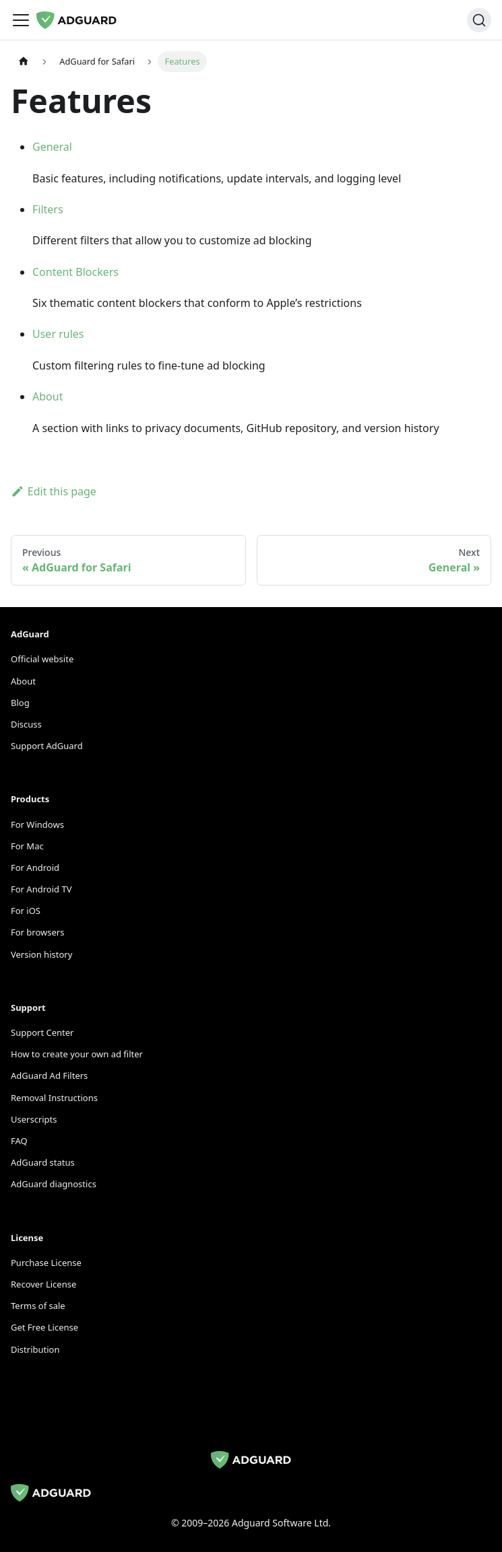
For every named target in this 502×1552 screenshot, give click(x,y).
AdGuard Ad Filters (49, 1075)
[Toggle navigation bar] (21, 20)
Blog (20, 703)
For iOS (25, 911)
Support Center (42, 1032)
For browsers (37, 932)
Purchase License (46, 1263)
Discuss (26, 724)
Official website (42, 659)
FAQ (19, 1141)
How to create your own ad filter (77, 1054)
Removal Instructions (54, 1098)
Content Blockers (75, 271)
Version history (41, 954)
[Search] (479, 20)
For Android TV (41, 889)
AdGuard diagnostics (53, 1184)
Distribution (35, 1349)
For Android (35, 867)
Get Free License (44, 1327)
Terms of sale (38, 1306)
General (52, 146)
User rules (58, 333)
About (47, 396)
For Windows (37, 824)
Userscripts (34, 1119)
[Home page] (23, 61)
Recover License (43, 1284)
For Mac (27, 846)
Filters (47, 209)
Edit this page (53, 491)
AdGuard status (43, 1162)
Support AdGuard (47, 746)
